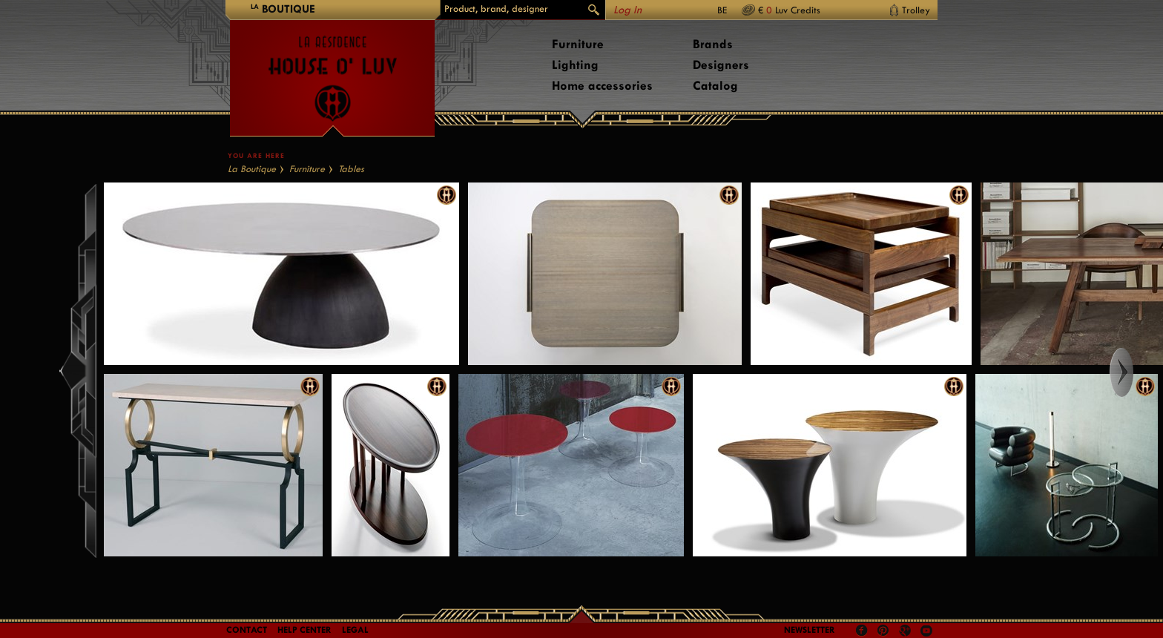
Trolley (916, 10)
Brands (713, 44)
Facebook (862, 631)
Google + (907, 632)
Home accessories (602, 86)
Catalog (715, 86)
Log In (627, 10)
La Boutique (252, 168)
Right (1135, 372)
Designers (721, 65)
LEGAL (355, 630)
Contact (246, 630)
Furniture (578, 44)
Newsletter (809, 630)
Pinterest (883, 631)
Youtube (926, 631)
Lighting (575, 65)
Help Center (304, 630)
